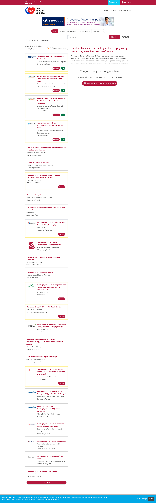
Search (54, 31)
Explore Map (71, 31)
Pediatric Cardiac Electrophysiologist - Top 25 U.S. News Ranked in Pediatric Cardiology (51, 100)
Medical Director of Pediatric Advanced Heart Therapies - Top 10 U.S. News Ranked (51, 78)
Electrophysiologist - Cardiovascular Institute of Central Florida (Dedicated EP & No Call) (51, 371)
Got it (151, 499)
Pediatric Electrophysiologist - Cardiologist (42, 357)
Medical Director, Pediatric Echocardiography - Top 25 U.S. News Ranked (50, 125)
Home (106, 10)
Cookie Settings (141, 499)
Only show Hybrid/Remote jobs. (39, 40)
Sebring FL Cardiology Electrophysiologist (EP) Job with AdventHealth (49, 408)
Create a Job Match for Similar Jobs (100, 83)
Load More (46, 483)
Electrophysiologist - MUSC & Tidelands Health (43, 307)
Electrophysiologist (33, 195)
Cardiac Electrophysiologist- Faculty (39, 272)
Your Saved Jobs (98, 31)
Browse (62, 31)
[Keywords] (46, 37)
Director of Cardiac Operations (37, 162)
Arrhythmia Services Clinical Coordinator (51, 441)
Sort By (29, 49)
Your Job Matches (84, 31)
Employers (126, 2)
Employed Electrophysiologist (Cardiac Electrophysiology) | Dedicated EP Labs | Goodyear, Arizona (44, 341)
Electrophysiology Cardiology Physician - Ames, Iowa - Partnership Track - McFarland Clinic (51, 287)
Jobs (114, 10)
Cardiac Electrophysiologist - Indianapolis (41, 471)
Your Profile (125, 10)
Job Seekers (114, 2)
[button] (125, 37)
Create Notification (59, 49)
